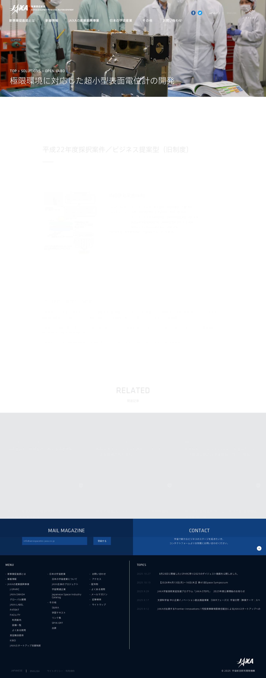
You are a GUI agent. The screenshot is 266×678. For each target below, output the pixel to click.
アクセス (96, 579)
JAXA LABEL (17, 604)
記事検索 (96, 599)
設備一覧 (16, 625)
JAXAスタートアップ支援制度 (25, 645)
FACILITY (15, 614)
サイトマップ (99, 604)
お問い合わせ (172, 21)
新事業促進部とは (22, 21)
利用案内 (16, 619)
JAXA (18, 9)
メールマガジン (99, 594)
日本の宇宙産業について (64, 579)
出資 (54, 627)
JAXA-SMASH (17, 594)
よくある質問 (19, 630)
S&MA (55, 607)
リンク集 (56, 617)
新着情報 (51, 21)
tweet (200, 13)
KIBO (13, 640)
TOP (13, 71)
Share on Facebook (193, 13)
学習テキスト (59, 612)
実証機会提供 (17, 635)
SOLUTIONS (31, 71)
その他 (147, 21)
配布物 (94, 584)
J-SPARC (249, 13)
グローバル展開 (18, 599)
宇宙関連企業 (59, 589)
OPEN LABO (55, 71)
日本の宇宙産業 (121, 21)
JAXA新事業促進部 (51, 9)
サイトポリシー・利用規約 (61, 670)
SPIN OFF (57, 622)
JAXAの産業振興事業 (84, 21)
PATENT (14, 609)
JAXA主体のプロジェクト (65, 584)
